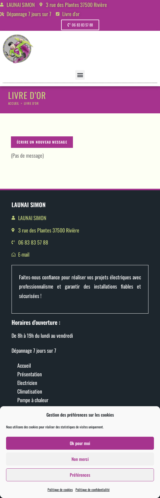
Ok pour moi (80, 447)
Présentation (29, 374)
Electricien (27, 382)
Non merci (80, 463)
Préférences (80, 479)
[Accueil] (13, 103)
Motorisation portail (36, 408)
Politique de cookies (60, 493)
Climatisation (29, 391)
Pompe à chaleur (32, 400)
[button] (80, 75)
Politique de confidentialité (93, 493)
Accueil (24, 365)
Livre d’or (31, 103)
